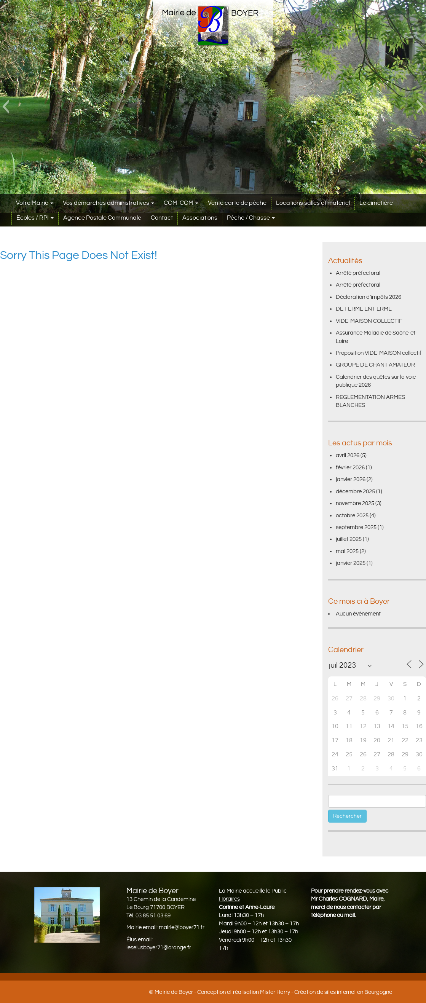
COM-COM (181, 203)
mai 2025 (347, 551)
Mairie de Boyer (174, 992)
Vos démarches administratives (108, 203)
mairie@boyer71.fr (181, 927)
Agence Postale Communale (102, 218)
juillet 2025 (349, 539)
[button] (5, 106)
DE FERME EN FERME (364, 309)
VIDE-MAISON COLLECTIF (369, 321)
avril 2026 (347, 455)
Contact (162, 218)
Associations (199, 218)
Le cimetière (376, 203)
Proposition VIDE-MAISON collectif (378, 353)
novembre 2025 (355, 503)
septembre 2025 (356, 527)
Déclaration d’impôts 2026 (368, 297)
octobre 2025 (352, 515)
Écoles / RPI (35, 218)
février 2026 (350, 467)
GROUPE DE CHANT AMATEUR (375, 365)
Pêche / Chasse (251, 218)
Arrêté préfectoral (358, 273)
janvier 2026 (350, 479)
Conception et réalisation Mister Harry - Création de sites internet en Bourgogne (294, 992)
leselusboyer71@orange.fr (158, 947)
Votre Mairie (34, 203)
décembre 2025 (355, 491)
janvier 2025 (350, 563)
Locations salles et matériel (313, 203)
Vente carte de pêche (237, 203)
